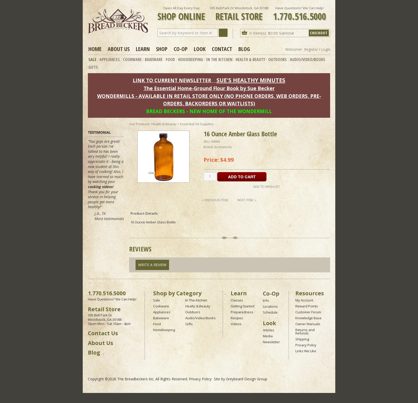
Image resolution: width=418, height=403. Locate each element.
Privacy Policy (305, 345)
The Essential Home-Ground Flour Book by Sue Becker (209, 88)
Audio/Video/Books (307, 59)
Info (266, 300)
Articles (268, 330)
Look (200, 49)
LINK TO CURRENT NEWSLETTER (172, 80)
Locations (270, 306)
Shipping (302, 339)
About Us (119, 49)
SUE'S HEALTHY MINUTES (250, 80)
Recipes (237, 318)
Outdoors (277, 59)
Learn (143, 49)
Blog (244, 49)
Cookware (132, 59)
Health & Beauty (250, 59)
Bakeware (154, 59)
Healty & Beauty (197, 306)
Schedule (270, 312)
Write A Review (152, 264)
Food (170, 59)
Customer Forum (308, 312)
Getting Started (242, 306)
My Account (304, 300)
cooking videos (100, 186)
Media (268, 336)
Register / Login (317, 49)
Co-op (181, 49)
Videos (236, 324)
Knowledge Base (308, 318)
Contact (222, 49)
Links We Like (305, 351)
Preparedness (242, 312)
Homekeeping (164, 330)
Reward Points (306, 306)
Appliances (109, 59)
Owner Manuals (307, 324)
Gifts (93, 67)
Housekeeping (190, 59)
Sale (92, 59)
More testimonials (109, 218)
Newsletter (271, 342)
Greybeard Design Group (246, 378)
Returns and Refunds (305, 331)
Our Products (139, 124)
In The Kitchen (219, 59)
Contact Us (103, 333)
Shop (162, 49)
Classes (237, 300)
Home (95, 49)
